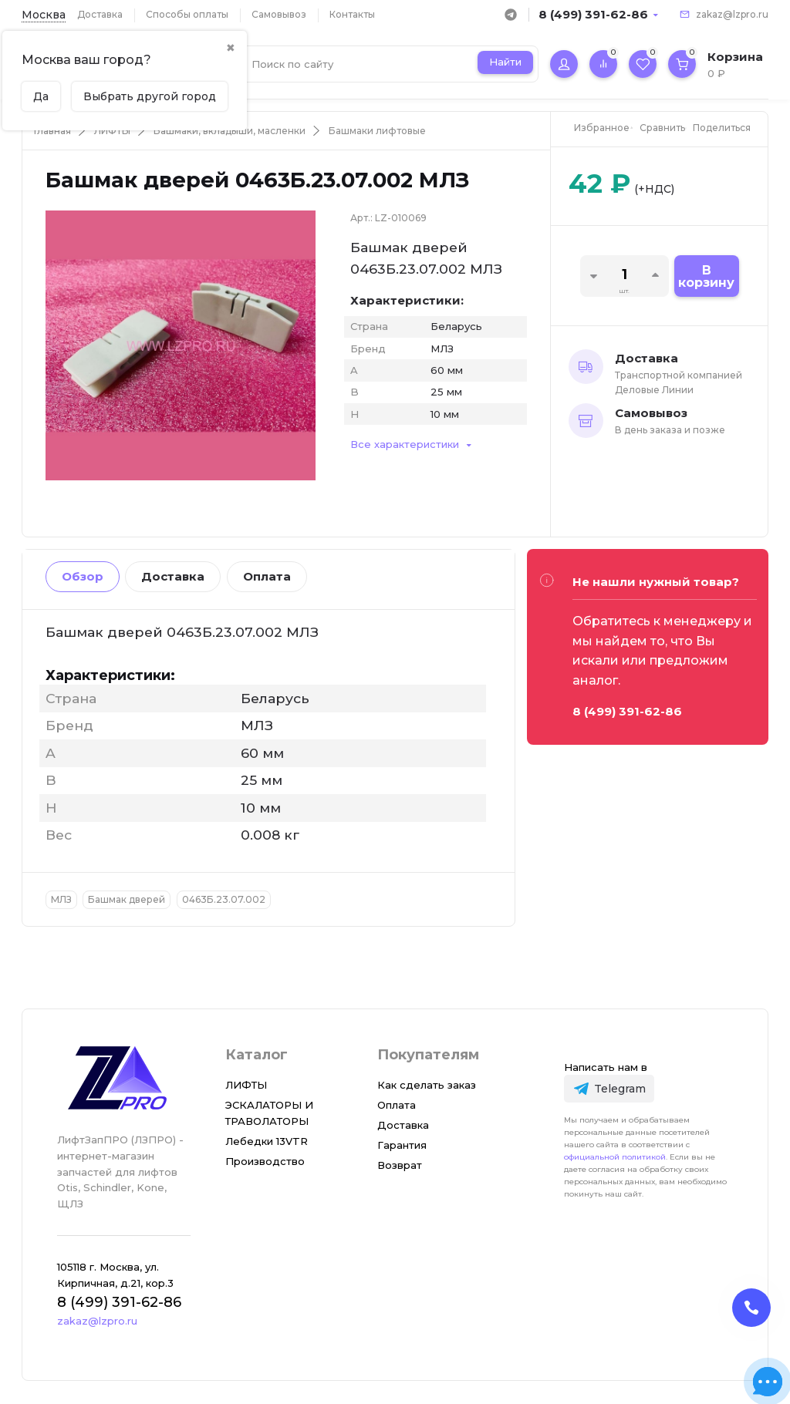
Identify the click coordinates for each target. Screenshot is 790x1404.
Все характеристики (404, 444)
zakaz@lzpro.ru (732, 14)
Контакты (352, 14)
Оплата (267, 576)
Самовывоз (279, 14)
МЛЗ (61, 899)
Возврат (399, 1165)
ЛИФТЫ (112, 130)
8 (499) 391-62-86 (593, 14)
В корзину (706, 276)
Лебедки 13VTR (266, 1141)
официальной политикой (615, 1157)
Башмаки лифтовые (377, 130)
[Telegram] (609, 1088)
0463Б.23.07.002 (223, 899)
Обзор (82, 576)
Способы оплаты (187, 14)
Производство (265, 1161)
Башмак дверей (126, 899)
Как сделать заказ (426, 1085)
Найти (505, 62)
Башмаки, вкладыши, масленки (230, 130)
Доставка (100, 14)
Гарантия (402, 1145)
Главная (52, 130)
